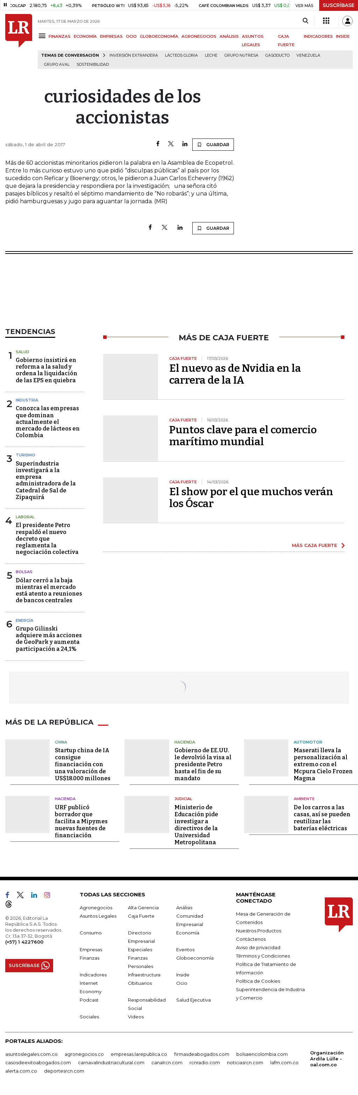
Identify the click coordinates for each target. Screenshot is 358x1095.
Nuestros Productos (258, 930)
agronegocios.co (84, 1054)
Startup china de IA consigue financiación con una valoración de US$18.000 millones (82, 764)
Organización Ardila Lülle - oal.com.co (327, 1058)
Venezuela (308, 55)
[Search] (305, 20)
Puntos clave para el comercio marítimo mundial (243, 436)
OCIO (131, 36)
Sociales (89, 1016)
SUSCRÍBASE (339, 5)
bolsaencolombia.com (262, 1054)
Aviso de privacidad (258, 947)
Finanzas (89, 958)
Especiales (140, 949)
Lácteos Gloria (181, 55)
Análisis (184, 907)
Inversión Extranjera (133, 55)
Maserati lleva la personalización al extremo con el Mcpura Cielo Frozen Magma (323, 764)
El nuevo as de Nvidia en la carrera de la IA (235, 374)
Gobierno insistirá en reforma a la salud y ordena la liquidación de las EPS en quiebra (46, 370)
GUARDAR (213, 144)
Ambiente (304, 798)
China (61, 742)
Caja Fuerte (141, 916)
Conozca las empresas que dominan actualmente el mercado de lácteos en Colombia (48, 422)
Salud (22, 351)
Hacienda (184, 742)
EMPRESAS (111, 36)
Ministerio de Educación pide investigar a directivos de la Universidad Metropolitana (196, 825)
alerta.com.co (21, 1071)
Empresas (91, 949)
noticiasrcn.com (245, 1062)
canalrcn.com (166, 1062)
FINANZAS (60, 36)
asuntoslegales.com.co (31, 1054)
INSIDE (343, 36)
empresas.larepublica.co (139, 1054)
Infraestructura (144, 974)
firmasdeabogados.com (201, 1054)
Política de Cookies (258, 981)
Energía (24, 620)
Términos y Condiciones (263, 956)
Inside (182, 974)
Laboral (25, 516)
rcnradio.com (204, 1062)
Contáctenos (251, 939)
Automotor (308, 742)
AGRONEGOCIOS (198, 36)
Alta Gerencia (143, 907)
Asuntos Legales (98, 916)
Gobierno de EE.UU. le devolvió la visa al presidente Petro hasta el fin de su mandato (202, 764)
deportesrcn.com (64, 1071)
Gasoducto (277, 55)
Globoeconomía (195, 958)
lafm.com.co (284, 1062)
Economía (187, 933)
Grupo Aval (57, 64)
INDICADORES (318, 36)
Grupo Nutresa (241, 55)
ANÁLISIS (229, 36)
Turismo (25, 455)
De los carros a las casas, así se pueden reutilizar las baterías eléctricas (322, 818)
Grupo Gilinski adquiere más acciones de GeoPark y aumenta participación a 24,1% (49, 638)
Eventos (185, 949)
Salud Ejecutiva (193, 1000)
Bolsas (24, 571)
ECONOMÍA (85, 36)
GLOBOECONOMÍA (159, 36)
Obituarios (140, 983)
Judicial (183, 798)
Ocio (181, 983)
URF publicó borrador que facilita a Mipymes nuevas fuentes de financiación (81, 821)
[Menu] (43, 36)
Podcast (89, 1000)
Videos (136, 1016)
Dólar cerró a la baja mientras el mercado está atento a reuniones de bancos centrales (49, 590)
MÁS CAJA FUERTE (314, 545)
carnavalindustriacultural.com (111, 1062)
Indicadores (93, 974)
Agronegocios (96, 907)
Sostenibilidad (93, 64)
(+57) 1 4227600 (24, 942)
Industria (27, 400)
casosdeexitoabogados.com (38, 1062)
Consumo (91, 933)
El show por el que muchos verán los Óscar (251, 497)
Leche (211, 55)
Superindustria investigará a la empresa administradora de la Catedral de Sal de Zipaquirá (46, 480)
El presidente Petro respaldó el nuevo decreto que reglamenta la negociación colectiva (47, 538)
